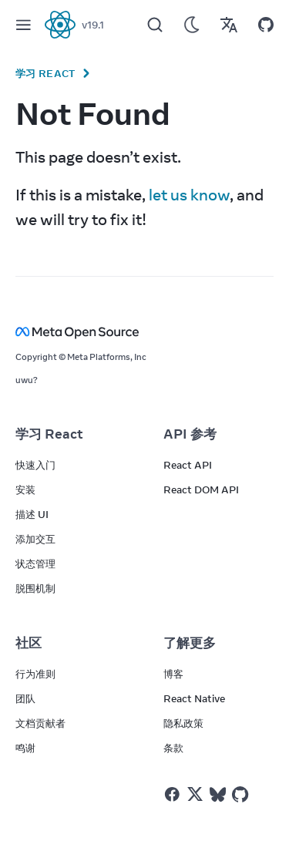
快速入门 (35, 465)
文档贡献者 (40, 723)
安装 (25, 489)
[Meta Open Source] (144, 332)
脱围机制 (35, 588)
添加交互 (35, 539)
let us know (189, 194)
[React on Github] (242, 795)
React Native (194, 698)
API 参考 (190, 434)
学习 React (45, 73)
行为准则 (35, 674)
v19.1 (93, 25)
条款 (173, 748)
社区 (28, 642)
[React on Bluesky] (218, 794)
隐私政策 (183, 723)
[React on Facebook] (172, 794)
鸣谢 (25, 748)
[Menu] (23, 24)
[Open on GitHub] (265, 24)
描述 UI (32, 514)
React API (187, 465)
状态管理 (35, 563)
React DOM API (201, 489)
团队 (25, 698)
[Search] (154, 24)
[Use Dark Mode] (191, 24)
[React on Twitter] (195, 793)
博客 (173, 674)
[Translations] (228, 24)
